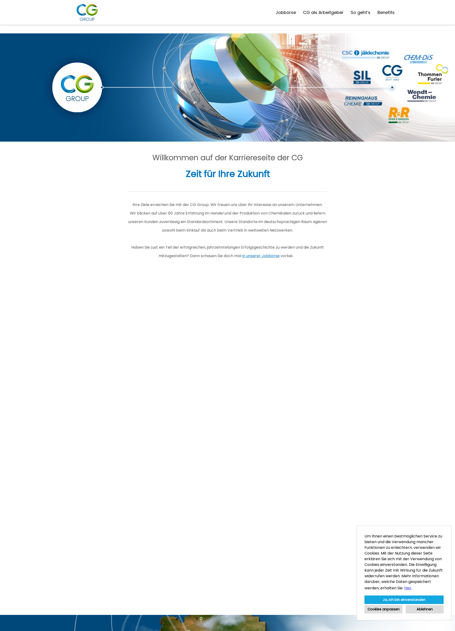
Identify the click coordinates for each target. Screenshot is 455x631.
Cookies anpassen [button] (384, 609)
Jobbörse (286, 12)
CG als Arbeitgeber (323, 12)
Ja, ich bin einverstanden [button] (404, 599)
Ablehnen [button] (425, 609)
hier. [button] (408, 588)
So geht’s (360, 12)
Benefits (386, 12)
